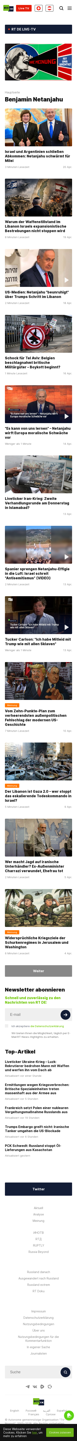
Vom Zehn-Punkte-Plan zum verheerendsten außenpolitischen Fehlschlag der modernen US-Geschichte (36, 718)
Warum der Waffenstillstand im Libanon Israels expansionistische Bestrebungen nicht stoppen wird (35, 226)
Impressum (38, 1311)
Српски (50, 1414)
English (14, 1410)
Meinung (38, 1220)
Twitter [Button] (38, 1189)
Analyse (38, 1214)
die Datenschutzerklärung (47, 1026)
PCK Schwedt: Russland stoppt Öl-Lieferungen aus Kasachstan (33, 1148)
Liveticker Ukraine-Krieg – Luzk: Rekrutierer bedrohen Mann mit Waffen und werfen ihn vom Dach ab (37, 1066)
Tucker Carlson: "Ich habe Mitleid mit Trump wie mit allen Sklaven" (38, 641)
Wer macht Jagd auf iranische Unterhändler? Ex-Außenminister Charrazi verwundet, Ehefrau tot (34, 866)
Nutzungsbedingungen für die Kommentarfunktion (38, 1338)
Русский (31, 1410)
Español (62, 1410)
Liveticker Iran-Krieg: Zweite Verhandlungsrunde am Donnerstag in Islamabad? (37, 503)
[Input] (38, 1014)
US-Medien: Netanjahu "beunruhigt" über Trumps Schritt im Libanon (37, 294)
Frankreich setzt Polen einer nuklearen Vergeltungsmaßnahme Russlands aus (36, 1110)
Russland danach (38, 1272)
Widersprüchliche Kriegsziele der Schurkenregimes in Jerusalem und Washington (36, 942)
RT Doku (39, 1291)
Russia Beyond (39, 1252)
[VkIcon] (35, 1386)
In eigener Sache (38, 1347)
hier (34, 1432)
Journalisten (38, 1353)
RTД (39, 1239)
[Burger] (70, 8)
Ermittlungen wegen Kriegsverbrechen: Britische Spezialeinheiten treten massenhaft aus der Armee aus (37, 1089)
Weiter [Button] (38, 971)
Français (33, 1414)
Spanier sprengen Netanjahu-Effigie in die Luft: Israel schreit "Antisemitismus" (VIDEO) (37, 573)
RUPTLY (38, 1245)
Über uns (38, 1330)
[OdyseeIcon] (49, 1386)
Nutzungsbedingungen (38, 1324)
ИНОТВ (38, 1232)
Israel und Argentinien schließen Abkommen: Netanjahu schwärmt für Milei (37, 156)
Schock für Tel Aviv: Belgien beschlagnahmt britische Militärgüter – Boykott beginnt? (32, 362)
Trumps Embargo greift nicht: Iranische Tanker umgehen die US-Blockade (37, 1129)
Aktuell (38, 1208)
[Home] (8, 8)
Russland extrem (38, 1284)
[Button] (65, 1015)
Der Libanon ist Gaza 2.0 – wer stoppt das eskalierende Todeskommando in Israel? (38, 796)
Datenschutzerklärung (38, 1317)
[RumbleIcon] (42, 1386)
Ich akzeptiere (37, 1026)
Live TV (23, 8)
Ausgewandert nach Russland (38, 1278)
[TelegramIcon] (27, 1386)
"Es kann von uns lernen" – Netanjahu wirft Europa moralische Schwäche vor (38, 433)
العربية (46, 1410)
